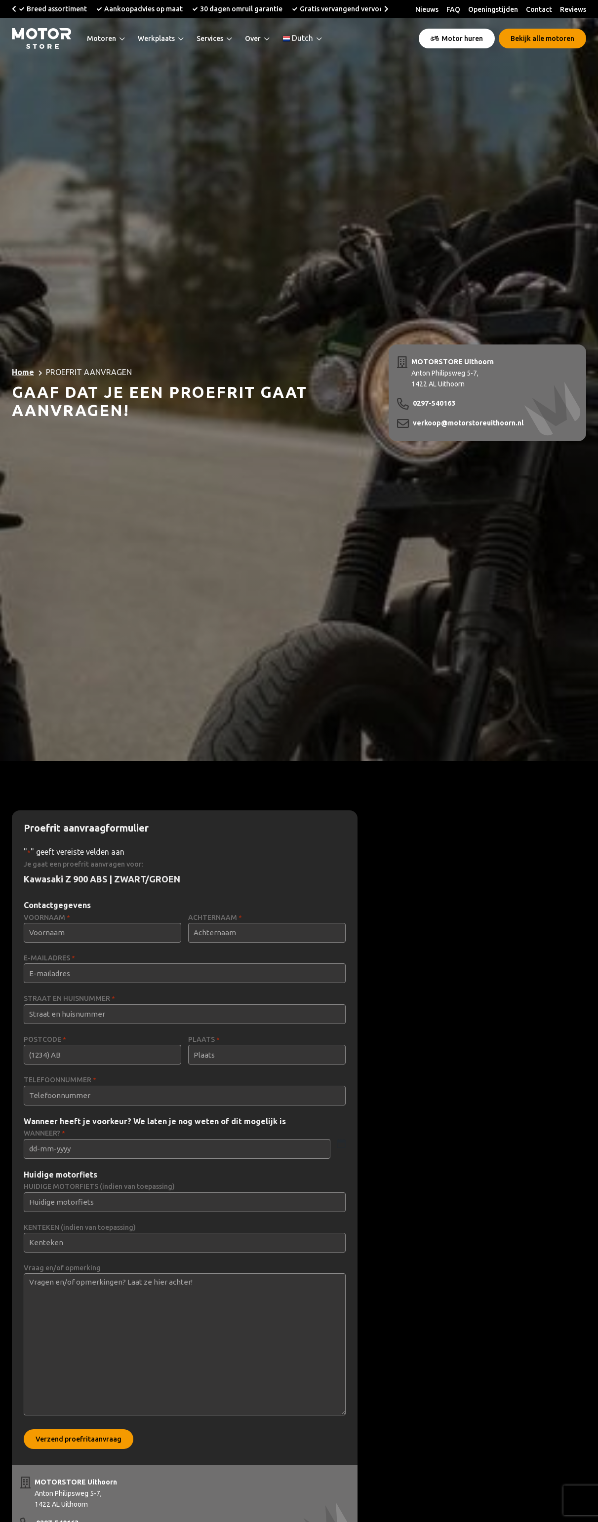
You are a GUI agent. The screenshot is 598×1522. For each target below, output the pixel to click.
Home (23, 372)
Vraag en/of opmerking (62, 1268)
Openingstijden (493, 9)
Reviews (573, 9)
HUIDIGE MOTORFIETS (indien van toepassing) (99, 1186)
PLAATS (204, 1039)
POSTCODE (45, 1039)
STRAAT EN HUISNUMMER (69, 998)
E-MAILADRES (49, 958)
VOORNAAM (47, 918)
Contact (539, 9)
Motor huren (457, 38)
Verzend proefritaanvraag (78, 1439)
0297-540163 (434, 403)
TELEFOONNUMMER (60, 1080)
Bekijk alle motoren (542, 38)
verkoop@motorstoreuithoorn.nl (468, 423)
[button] (14, 8)
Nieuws (427, 9)
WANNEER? (44, 1133)
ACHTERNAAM (215, 918)
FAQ (453, 9)
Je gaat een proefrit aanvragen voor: (83, 864)
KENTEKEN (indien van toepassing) (80, 1227)
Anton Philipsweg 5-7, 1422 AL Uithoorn (452, 372)
